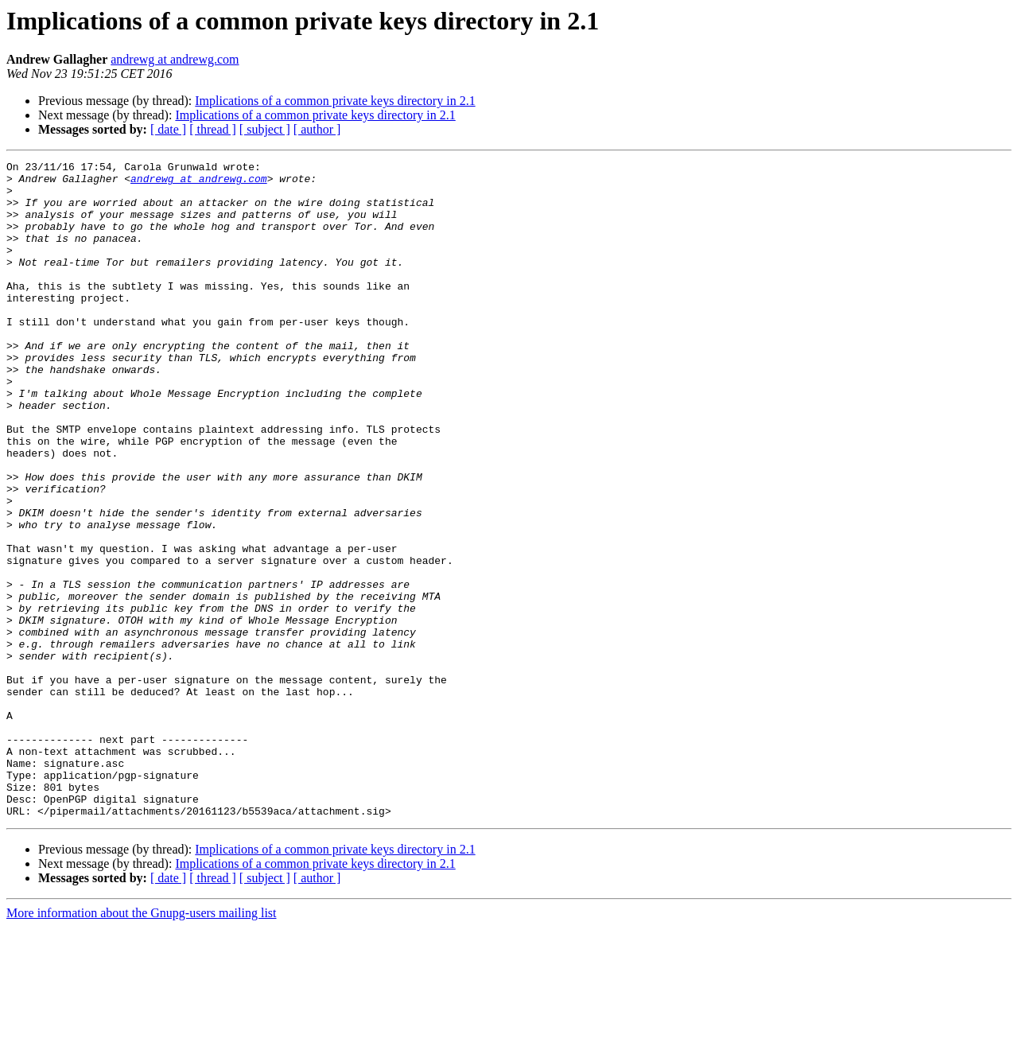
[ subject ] (264, 129)
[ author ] (317, 129)
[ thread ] (212, 129)
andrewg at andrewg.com (175, 59)
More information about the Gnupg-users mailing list (141, 1044)
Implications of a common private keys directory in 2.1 (335, 100)
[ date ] (168, 129)
